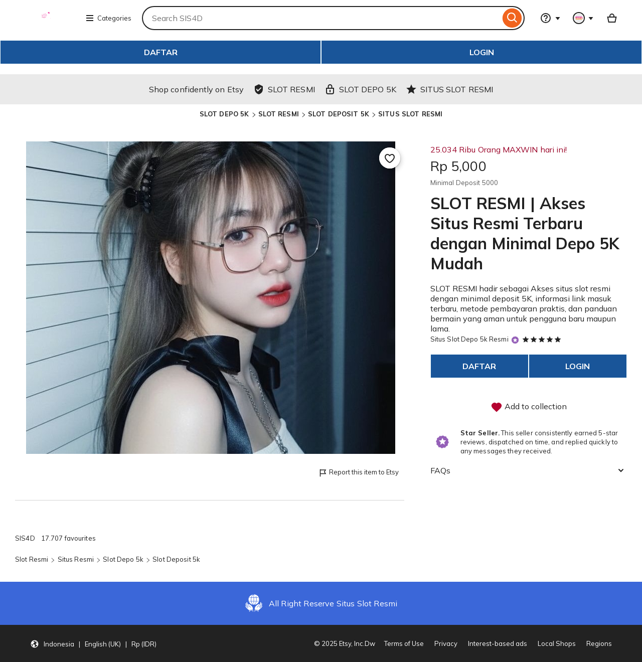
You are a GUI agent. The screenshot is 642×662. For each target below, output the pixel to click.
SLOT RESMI (278, 114)
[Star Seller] (515, 340)
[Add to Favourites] (389, 158)
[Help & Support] (550, 18)
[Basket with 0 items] (612, 18)
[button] (93, 643)
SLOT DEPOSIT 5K (338, 114)
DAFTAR (161, 52)
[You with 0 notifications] (583, 18)
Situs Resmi (76, 559)
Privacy (445, 643)
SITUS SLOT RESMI (410, 114)
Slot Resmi (31, 559)
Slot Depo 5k (123, 559)
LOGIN (481, 52)
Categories (108, 18)
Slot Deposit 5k (176, 559)
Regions (599, 643)
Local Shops (557, 643)
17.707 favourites (68, 538)
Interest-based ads (497, 643)
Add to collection (529, 407)
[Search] (512, 18)
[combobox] (321, 18)
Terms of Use (404, 643)
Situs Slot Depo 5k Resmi (469, 339)
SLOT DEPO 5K (224, 114)
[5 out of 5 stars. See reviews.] (543, 339)
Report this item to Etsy (358, 472)
